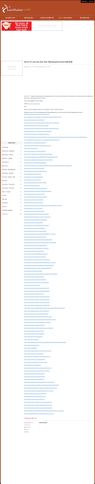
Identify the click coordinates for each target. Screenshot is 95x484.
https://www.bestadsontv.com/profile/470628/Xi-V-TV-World (39, 234)
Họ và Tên (27, 425)
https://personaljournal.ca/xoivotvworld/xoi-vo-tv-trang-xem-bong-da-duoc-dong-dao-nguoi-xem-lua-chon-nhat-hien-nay (55, 137)
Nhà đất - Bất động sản (11, 169)
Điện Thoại (27, 427)
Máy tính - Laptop (11, 158)
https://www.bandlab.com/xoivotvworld (34, 120)
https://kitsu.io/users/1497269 (32, 285)
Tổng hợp (11, 214)
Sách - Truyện (11, 191)
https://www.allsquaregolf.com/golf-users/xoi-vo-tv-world (39, 413)
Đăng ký (91, 1)
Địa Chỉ (26, 429)
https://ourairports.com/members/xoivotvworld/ (36, 248)
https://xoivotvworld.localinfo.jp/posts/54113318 (36, 288)
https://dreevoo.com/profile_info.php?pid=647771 (37, 356)
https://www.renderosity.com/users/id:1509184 (36, 125)
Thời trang (11, 147)
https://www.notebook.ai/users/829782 (34, 333)
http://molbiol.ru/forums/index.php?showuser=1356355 (38, 328)
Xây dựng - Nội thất (11, 173)
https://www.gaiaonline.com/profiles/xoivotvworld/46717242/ (40, 319)
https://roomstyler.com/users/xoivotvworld (35, 237)
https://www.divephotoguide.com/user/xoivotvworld (37, 145)
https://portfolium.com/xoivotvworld (33, 208)
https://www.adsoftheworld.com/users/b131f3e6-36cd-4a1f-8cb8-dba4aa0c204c (45, 342)
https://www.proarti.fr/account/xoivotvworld (35, 245)
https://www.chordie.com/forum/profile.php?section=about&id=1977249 (43, 205)
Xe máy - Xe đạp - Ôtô (11, 177)
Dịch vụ (11, 206)
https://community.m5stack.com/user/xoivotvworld (37, 217)
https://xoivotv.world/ (34, 103)
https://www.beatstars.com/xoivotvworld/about (36, 313)
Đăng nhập (84, 1)
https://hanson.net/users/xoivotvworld (34, 276)
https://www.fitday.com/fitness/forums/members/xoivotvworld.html (41, 128)
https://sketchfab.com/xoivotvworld (33, 336)
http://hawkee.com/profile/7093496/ (33, 177)
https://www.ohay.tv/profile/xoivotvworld (34, 376)
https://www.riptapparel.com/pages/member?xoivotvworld (39, 382)
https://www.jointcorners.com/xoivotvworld (35, 231)
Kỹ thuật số (11, 162)
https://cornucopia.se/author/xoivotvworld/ (35, 279)
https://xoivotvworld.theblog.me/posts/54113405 (36, 302)
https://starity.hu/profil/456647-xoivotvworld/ (35, 219)
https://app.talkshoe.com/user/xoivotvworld (35, 188)
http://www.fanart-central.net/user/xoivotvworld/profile (38, 408)
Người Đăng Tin (28, 422)
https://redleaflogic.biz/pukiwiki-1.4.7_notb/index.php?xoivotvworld (41, 140)
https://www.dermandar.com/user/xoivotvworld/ (36, 214)
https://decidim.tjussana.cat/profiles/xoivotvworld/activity (39, 265)
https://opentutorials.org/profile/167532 (34, 373)
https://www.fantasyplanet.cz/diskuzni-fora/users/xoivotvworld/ (40, 388)
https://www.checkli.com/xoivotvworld (34, 251)
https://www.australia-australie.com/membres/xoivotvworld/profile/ (41, 385)
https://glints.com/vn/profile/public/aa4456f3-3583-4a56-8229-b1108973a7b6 (44, 308)
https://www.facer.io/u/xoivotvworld (33, 222)
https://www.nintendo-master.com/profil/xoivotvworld (38, 402)
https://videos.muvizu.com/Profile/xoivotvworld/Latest (38, 405)
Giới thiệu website (11, 210)
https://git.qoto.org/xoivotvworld (32, 180)
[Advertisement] (67, 9)
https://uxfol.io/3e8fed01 (30, 348)
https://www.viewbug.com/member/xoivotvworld (36, 114)
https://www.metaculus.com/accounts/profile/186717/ (38, 268)
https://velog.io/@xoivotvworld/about (33, 199)
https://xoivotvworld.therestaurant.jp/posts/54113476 (38, 316)
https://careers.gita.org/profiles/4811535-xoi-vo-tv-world (38, 391)
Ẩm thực (11, 180)
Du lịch (11, 195)
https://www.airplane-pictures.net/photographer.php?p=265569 (40, 274)
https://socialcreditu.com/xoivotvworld (34, 331)
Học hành (11, 203)
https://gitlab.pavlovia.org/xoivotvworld (34, 399)
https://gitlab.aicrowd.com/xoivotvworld (34, 194)
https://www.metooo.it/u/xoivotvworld (33, 353)
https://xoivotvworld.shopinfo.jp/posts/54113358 (36, 296)
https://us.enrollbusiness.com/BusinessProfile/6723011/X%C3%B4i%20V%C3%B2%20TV (48, 165)
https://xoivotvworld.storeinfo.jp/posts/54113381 (36, 299)
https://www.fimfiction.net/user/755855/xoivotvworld (37, 191)
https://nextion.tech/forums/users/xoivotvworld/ (36, 282)
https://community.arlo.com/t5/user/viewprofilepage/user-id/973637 (41, 122)
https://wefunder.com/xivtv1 (31, 339)
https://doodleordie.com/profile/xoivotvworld (35, 197)
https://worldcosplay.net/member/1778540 (35, 182)
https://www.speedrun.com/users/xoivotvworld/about (38, 131)
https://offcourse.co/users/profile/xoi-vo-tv (35, 396)
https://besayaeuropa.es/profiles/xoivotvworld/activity (38, 239)
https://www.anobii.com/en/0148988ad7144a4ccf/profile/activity (41, 157)
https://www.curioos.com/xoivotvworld (34, 211)
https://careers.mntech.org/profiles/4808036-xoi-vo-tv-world (39, 262)
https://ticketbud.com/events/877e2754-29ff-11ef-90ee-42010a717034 (42, 117)
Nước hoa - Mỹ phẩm (11, 151)
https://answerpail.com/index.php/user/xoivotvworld (37, 368)
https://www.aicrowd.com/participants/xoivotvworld (37, 322)
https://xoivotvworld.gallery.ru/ (32, 185)
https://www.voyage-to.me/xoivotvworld (34, 359)
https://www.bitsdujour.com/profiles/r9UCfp (35, 171)
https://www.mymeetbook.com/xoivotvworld (35, 362)
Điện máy (11, 166)
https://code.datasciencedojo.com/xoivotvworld (36, 311)
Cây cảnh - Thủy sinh (11, 184)
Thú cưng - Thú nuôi (11, 188)
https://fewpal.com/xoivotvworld (32, 365)
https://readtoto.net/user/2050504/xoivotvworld (36, 225)
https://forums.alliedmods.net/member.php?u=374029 (38, 160)
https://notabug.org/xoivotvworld (32, 174)
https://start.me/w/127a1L (31, 148)
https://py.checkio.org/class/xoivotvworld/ (35, 256)
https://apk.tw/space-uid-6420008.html (34, 379)
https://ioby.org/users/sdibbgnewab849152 (35, 162)
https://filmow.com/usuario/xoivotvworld (34, 228)
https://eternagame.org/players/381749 (34, 325)
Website (26, 432)
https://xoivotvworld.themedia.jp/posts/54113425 (37, 305)
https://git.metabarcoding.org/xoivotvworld (35, 393)
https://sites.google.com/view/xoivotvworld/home (37, 291)
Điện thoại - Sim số (11, 154)
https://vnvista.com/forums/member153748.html (36, 371)
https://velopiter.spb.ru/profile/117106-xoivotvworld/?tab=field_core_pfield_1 (44, 410)
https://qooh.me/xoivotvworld (31, 345)
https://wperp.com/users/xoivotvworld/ (34, 168)
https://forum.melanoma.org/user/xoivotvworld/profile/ (38, 154)
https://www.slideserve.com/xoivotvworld (35, 151)
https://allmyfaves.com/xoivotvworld (33, 202)
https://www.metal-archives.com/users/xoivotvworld (37, 351)
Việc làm (11, 199)
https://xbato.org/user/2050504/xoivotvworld (35, 254)
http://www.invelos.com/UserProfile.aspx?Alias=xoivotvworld (40, 242)
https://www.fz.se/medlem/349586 (33, 271)
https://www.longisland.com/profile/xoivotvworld (36, 134)
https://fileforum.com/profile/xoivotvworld (34, 142)
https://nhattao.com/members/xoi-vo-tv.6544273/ (37, 259)
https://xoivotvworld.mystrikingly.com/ (34, 294)
